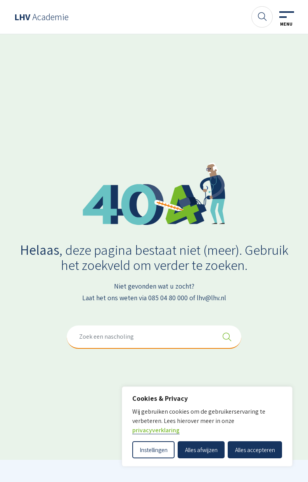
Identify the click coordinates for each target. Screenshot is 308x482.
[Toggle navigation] (286, 19)
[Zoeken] (262, 17)
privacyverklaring (156, 430)
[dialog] (207, 426)
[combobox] (154, 337)
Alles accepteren (255, 450)
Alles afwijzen (201, 450)
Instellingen (154, 450)
